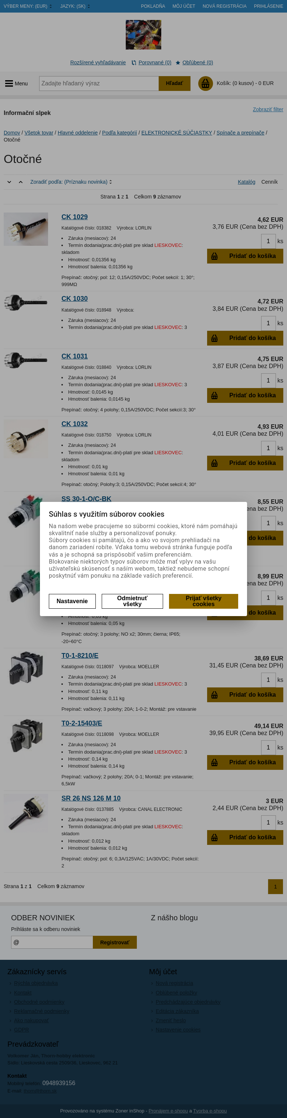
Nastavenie (72, 601)
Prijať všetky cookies (204, 601)
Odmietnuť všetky (132, 601)
